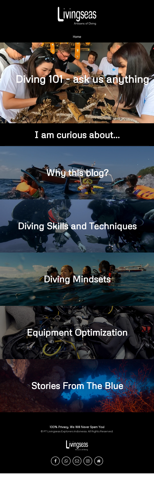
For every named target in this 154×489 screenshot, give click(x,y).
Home (77, 37)
